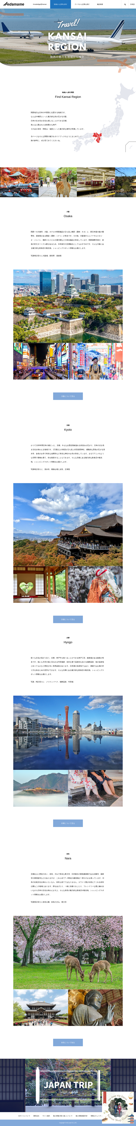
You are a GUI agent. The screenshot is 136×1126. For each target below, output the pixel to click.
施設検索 (100, 4)
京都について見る (68, 619)
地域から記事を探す (60, 4)
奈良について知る (68, 1042)
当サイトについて (24, 1116)
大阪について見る (68, 396)
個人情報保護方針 (82, 1116)
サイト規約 (46, 1116)
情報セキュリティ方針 (98, 1116)
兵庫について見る (68, 823)
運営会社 (36, 1116)
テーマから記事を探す (82, 4)
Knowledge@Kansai (39, 4)
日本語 (132, 4)
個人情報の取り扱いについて (62, 1116)
